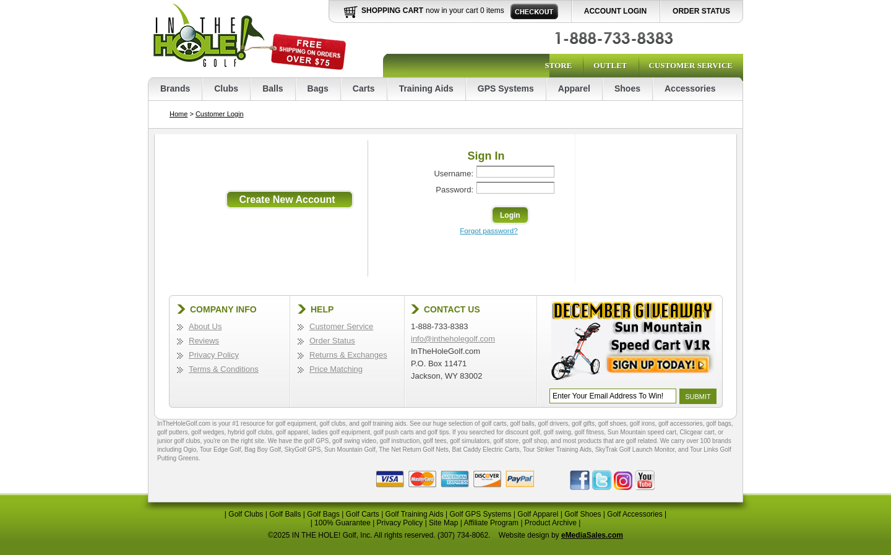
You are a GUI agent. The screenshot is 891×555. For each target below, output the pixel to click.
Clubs (226, 88)
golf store (506, 440)
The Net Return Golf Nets (414, 449)
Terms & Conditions (224, 369)
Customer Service (691, 65)
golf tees (435, 440)
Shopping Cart (392, 10)
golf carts (494, 423)
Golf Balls (285, 514)
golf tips (438, 432)
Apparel (574, 88)
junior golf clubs (178, 440)
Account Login (615, 11)
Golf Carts (362, 514)
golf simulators (469, 440)
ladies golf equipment (341, 432)
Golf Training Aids (414, 514)
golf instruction (400, 440)
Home (178, 114)
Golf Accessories (634, 514)
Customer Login (220, 114)
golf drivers (553, 423)
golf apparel (292, 432)
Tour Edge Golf (220, 449)
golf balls (522, 423)
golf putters (172, 432)
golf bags (718, 423)
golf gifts (583, 423)
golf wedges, (209, 432)
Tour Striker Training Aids (557, 449)
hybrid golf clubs (250, 432)
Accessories (690, 88)
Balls (272, 88)
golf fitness (589, 432)
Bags (318, 88)
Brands (175, 88)
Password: (454, 189)
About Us (205, 326)
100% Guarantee (342, 522)
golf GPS (316, 440)
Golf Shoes (582, 514)
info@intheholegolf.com (453, 338)
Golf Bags (323, 514)
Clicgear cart (697, 432)
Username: (453, 173)
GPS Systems (506, 88)
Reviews (204, 340)
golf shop (535, 440)
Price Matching (336, 369)
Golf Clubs (245, 514)
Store (558, 65)
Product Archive (551, 522)
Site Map (443, 522)
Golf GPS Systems (480, 514)
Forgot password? (489, 230)
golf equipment (295, 423)
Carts (364, 88)
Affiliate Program (491, 522)
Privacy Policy (214, 354)
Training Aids (426, 88)
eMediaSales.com (592, 535)
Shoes (627, 88)
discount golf (523, 432)
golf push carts (394, 432)
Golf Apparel (537, 514)
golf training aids (384, 423)
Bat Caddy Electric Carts (486, 449)
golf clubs (332, 423)
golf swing (556, 432)
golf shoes (612, 423)
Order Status (701, 11)
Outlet (610, 65)
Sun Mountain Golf (350, 449)
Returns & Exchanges (348, 354)
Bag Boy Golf (262, 449)
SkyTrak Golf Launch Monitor (635, 449)
